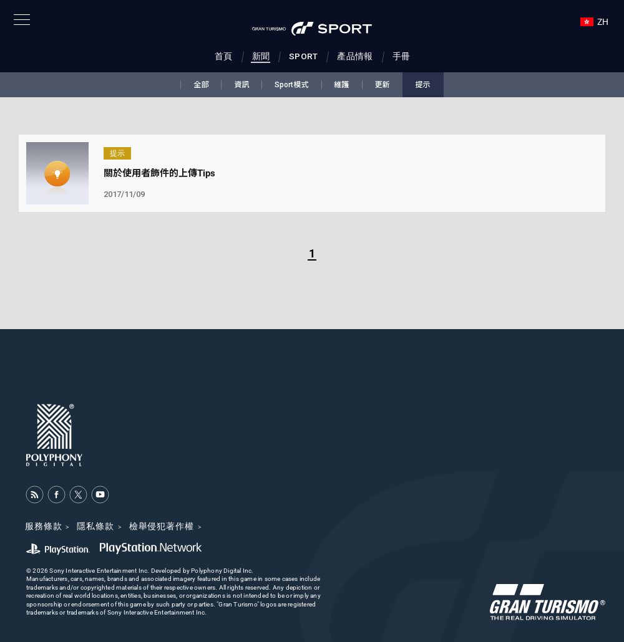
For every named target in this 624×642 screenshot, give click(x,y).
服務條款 (43, 526)
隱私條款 (95, 526)
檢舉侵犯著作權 (161, 526)
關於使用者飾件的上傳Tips (159, 173)
